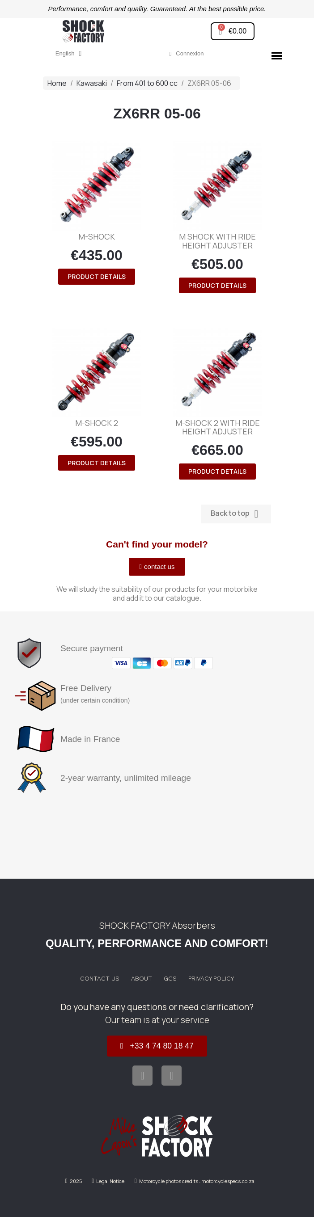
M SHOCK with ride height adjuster (217, 241)
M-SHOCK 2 (96, 422)
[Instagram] (171, 1075)
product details (97, 276)
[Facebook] (142, 1075)
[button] (233, 31)
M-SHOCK (96, 236)
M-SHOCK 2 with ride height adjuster (217, 427)
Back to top (236, 514)
